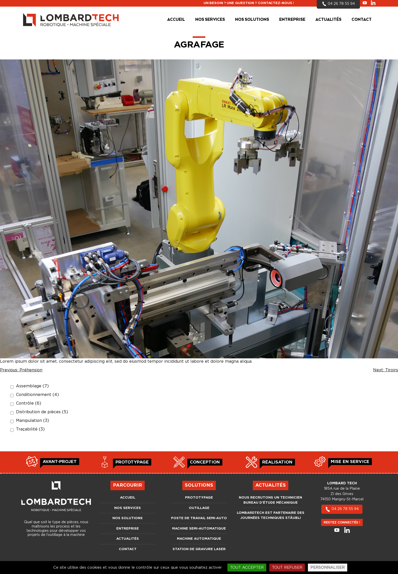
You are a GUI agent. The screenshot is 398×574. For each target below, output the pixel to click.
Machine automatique (199, 538)
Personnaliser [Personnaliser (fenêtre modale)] (327, 567)
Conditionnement (37, 395)
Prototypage (132, 462)
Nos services (210, 19)
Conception (205, 462)
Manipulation (32, 421)
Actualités (328, 19)
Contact (362, 19)
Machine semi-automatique (199, 528)
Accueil (176, 19)
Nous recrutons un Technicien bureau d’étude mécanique (270, 500)
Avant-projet (60, 461)
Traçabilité (30, 429)
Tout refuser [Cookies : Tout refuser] (287, 567)
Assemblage (32, 386)
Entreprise (292, 19)
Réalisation (277, 462)
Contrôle (28, 403)
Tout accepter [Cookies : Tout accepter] (247, 567)
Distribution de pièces (42, 412)
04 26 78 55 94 (342, 509)
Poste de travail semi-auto (199, 518)
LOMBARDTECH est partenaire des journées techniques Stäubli (270, 515)
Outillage (199, 508)
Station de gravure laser (199, 549)
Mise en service (350, 461)
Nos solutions (252, 19)
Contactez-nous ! (276, 3)
